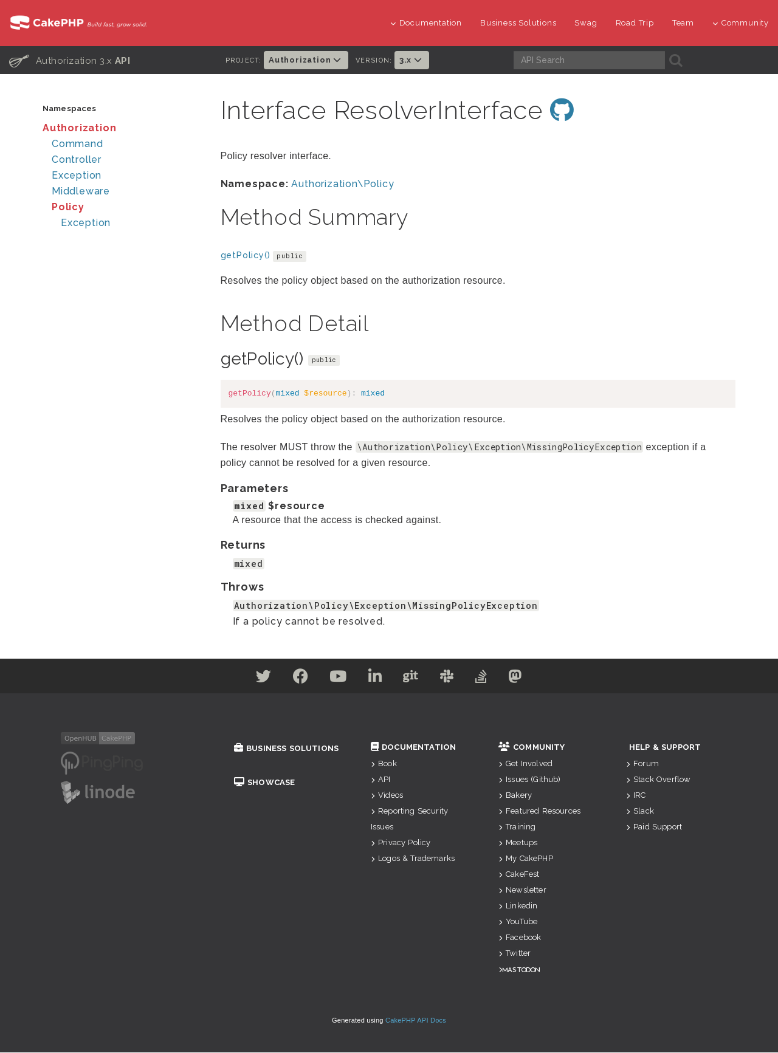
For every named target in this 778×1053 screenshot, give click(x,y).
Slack (640, 811)
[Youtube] (333, 679)
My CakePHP (525, 858)
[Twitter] (251, 679)
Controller (77, 159)
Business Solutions (518, 22)
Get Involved (525, 764)
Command (77, 143)
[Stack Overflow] (490, 679)
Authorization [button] (306, 59)
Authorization (79, 128)
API (381, 779)
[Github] (413, 679)
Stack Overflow (658, 779)
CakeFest (518, 874)
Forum (642, 764)
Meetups (517, 843)
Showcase (264, 782)
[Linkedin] (373, 679)
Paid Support (654, 827)
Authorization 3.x (69, 60)
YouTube (517, 922)
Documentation (426, 22)
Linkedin (517, 906)
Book (384, 764)
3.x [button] (411, 59)
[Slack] (452, 679)
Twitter (514, 953)
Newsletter (522, 890)
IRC (636, 795)
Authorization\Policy (342, 184)
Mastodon (521, 970)
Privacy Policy (400, 843)
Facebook (519, 937)
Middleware (81, 191)
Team (683, 22)
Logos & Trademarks (413, 858)
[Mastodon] (528, 679)
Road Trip (635, 22)
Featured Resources (539, 811)
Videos (387, 795)
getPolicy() (245, 256)
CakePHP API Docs (415, 1020)
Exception (77, 175)
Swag (585, 22)
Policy (68, 207)
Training (516, 827)
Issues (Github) (529, 779)
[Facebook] (292, 679)
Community (740, 22)
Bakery (515, 795)
